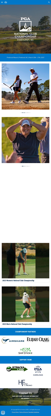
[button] (2, 2)
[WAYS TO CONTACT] (25, 402)
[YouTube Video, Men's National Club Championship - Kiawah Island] (25, 223)
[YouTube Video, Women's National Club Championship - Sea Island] (25, 187)
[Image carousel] (25, 88)
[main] (25, 57)
